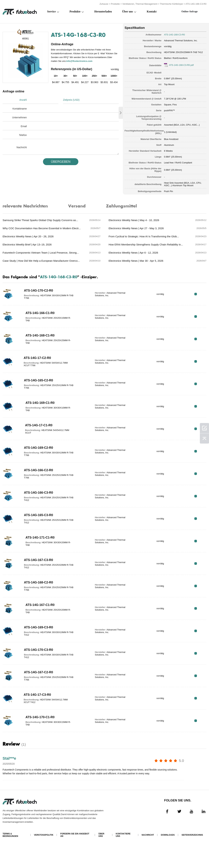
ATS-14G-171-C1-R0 (40, 537)
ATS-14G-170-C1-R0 (40, 717)
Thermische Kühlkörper (171, 4)
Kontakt (152, 11)
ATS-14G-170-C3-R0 (38, 650)
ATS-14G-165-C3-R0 (38, 515)
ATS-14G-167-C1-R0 (40, 605)
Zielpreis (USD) (71, 99)
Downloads (168, 835)
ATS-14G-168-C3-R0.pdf (181, 65)
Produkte (115, 4)
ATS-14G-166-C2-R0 (38, 470)
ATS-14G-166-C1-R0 (40, 313)
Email (24, 126)
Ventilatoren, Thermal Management (139, 4)
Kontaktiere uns (123, 835)
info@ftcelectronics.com (79, 61)
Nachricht (22, 147)
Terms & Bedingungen (10, 835)
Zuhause (104, 4)
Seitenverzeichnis (192, 835)
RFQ (195, 294)
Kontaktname (20, 108)
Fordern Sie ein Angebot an (74, 835)
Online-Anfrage (189, 11)
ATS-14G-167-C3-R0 (38, 560)
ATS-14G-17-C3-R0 (37, 694)
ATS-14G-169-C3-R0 (38, 627)
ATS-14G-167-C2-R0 (38, 672)
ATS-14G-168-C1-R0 (40, 335)
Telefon (23, 135)
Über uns (127, 11)
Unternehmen (19, 117)
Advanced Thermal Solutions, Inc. (180, 40)
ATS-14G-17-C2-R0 (37, 358)
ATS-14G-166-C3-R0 (38, 492)
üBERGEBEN (60, 161)
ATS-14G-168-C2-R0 (38, 582)
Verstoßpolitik (43, 835)
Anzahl (23, 99)
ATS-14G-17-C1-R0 (38, 425)
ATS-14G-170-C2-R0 (38, 290)
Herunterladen (103, 11)
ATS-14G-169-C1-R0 (40, 403)
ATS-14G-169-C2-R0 (38, 447)
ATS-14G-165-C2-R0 (38, 380)
